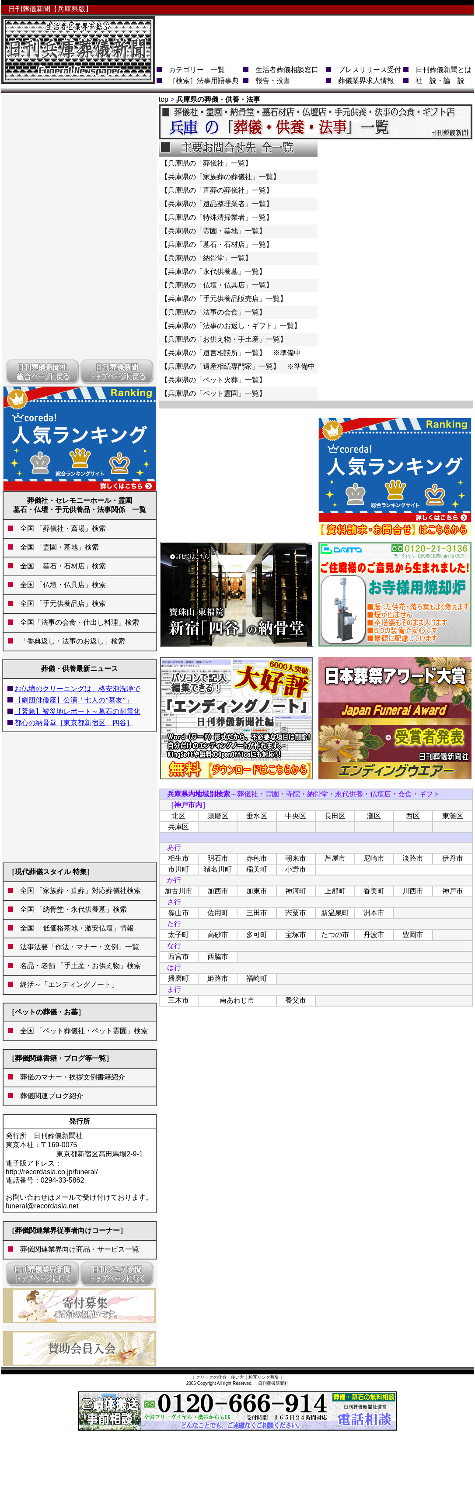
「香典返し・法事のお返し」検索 (72, 641)
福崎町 (256, 978)
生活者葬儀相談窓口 (286, 69)
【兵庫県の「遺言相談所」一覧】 (213, 352)
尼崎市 (373, 858)
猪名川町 (218, 869)
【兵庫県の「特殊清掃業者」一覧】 (217, 217)
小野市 (295, 869)
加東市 (256, 891)
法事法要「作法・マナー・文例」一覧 (79, 947)
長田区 (335, 816)
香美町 (373, 891)
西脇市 (217, 956)
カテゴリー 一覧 (197, 69)
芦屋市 (335, 858)
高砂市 (217, 934)
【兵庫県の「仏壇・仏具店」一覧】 (217, 285)
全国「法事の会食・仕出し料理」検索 (76, 622)
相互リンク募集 (263, 1377)
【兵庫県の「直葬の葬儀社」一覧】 (217, 190)
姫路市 (217, 978)
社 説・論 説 (440, 80)
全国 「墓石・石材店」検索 (59, 566)
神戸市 (452, 891)
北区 (178, 816)
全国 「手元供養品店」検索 (59, 603)
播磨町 (178, 978)
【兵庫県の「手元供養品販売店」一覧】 (224, 298)
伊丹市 (452, 858)
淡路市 (412, 858)
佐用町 (217, 913)
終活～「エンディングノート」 (65, 984)
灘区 (374, 816)
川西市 (412, 891)
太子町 (178, 934)
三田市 (256, 913)
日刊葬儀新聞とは (444, 69)
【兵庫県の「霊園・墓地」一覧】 (213, 231)
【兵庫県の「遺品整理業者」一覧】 (217, 204)
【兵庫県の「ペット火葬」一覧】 (213, 380)
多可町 (256, 934)
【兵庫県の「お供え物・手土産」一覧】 (224, 339)
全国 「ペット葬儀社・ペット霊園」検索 (80, 1030)
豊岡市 (412, 934)
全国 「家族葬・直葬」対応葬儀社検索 (77, 890)
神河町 (295, 891)
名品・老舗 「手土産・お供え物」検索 (80, 965)
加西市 (217, 891)
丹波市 (373, 934)
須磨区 (217, 816)
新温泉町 (335, 913)
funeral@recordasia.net (42, 1206)
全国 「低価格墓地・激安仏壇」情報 (77, 928)
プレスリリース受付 (369, 69)
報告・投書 (272, 80)
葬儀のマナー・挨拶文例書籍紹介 (69, 1077)
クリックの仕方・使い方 (220, 1377)
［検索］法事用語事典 (204, 80)
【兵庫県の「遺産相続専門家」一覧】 (220, 366)
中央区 (295, 816)
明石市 (217, 858)
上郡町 (335, 891)
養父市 (295, 1000)
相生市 (178, 858)
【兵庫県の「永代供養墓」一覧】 (213, 271)
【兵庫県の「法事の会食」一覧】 (213, 312)
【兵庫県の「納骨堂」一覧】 (206, 258)
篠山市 (178, 913)
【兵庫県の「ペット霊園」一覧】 (213, 393)
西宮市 (178, 956)
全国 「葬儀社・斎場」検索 (63, 528)
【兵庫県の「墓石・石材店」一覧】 (217, 244)
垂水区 (256, 816)
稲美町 (256, 869)
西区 (413, 816)
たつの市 (335, 934)
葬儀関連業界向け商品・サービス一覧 (79, 1249)
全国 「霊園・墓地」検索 (56, 547)
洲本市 (373, 913)
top (163, 99)
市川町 (178, 869)
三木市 (178, 1000)
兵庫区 (178, 826)
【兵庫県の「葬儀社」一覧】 (206, 163)
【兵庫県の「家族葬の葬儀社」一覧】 (220, 176)
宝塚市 (295, 934)
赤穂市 (256, 858)
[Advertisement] (79, 226)
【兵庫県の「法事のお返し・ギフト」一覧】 (231, 325)
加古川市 (178, 891)
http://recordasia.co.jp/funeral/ (52, 1172)
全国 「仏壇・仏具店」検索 (59, 584)
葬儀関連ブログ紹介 (48, 1096)
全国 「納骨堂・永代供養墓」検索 (70, 909)
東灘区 (452, 816)
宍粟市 (295, 913)
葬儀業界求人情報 (366, 80)
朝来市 (295, 858)
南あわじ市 (237, 1000)
